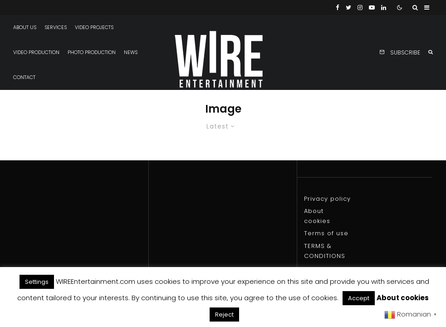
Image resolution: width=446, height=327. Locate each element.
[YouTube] (372, 7)
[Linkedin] (383, 7)
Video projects (94, 27)
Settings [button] (37, 281)
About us (24, 27)
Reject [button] (224, 314)
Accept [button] (358, 298)
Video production (36, 52)
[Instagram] (360, 7)
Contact (24, 77)
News (130, 52)
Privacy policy (327, 198)
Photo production (92, 52)
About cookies (403, 297)
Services (55, 27)
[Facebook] (338, 7)
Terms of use (326, 233)
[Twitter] (348, 7)
